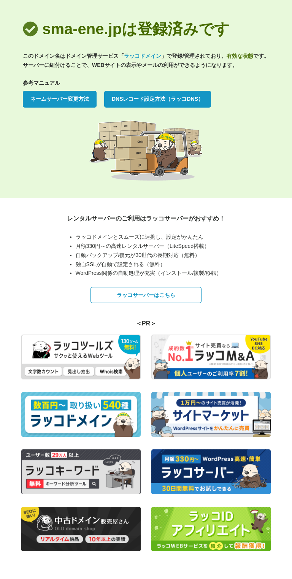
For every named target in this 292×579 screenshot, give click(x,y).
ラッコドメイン (142, 56)
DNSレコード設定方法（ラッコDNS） (157, 99)
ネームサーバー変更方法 (59, 99)
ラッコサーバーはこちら (146, 295)
